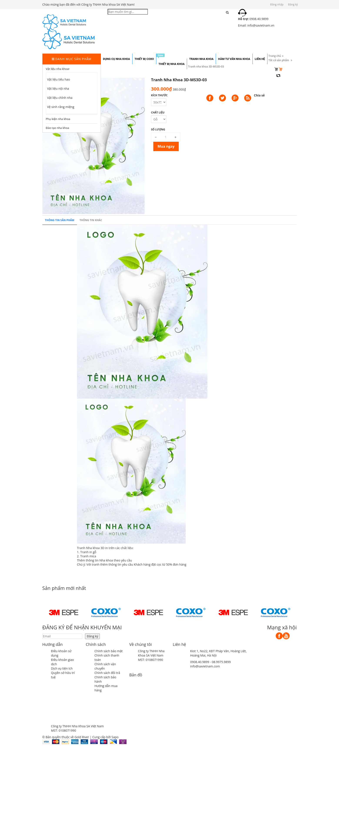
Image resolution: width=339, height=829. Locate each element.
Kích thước (159, 95)
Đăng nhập (277, 4)
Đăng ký (293, 4)
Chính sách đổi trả (107, 673)
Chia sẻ (259, 95)
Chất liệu (158, 112)
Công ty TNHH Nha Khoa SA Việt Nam (151, 653)
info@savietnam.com (205, 666)
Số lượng (158, 129)
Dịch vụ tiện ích (62, 668)
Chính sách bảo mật (109, 651)
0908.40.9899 (199, 662)
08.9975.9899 (221, 662)
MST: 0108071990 (150, 660)
